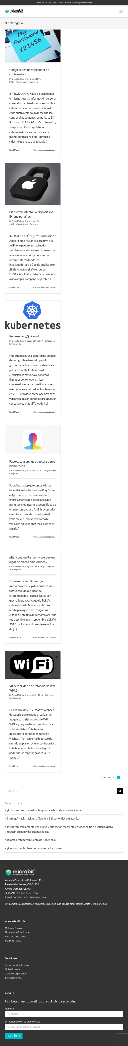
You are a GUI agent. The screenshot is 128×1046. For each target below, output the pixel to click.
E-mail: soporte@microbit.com (78, 2)
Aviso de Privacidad (15, 936)
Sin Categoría (32, 82)
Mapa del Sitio (13, 940)
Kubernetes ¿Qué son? (24, 336)
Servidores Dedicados (17, 964)
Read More (14, 150)
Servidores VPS (13, 977)
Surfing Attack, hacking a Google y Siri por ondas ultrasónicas (44, 818)
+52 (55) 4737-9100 (27, 892)
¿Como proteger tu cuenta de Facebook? (31, 840)
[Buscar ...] (61, 791)
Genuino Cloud (99, 903)
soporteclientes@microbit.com (29, 896)
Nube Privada (12, 969)
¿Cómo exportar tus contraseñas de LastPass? (34, 848)
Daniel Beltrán (18, 79)
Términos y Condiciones (18, 932)
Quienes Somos (13, 928)
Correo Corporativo (15, 973)
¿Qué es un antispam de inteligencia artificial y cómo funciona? (44, 810)
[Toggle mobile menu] (121, 11)
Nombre (9, 1008)
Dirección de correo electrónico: (22, 1021)
